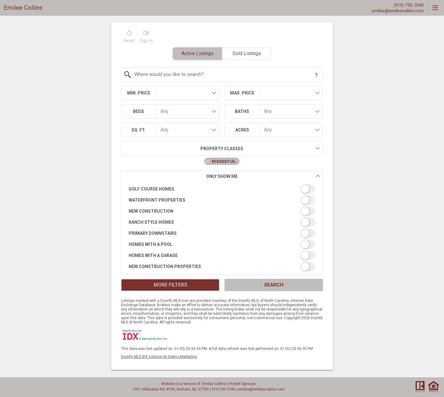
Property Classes (182, 148)
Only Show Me (263, 176)
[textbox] (226, 74)
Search (273, 285)
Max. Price (242, 92)
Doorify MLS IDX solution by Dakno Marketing (159, 357)
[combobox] (222, 74)
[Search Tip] (316, 75)
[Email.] (398, 10)
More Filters (170, 285)
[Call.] (398, 5)
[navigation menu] (435, 8)
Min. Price (138, 92)
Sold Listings (246, 53)
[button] (129, 38)
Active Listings (197, 53)
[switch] (222, 188)
